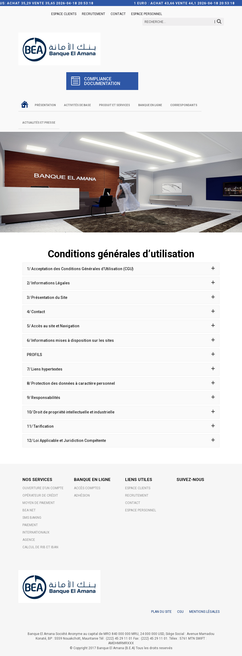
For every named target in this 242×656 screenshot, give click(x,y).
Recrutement (93, 14)
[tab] (121, 269)
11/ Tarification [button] (121, 426)
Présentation (45, 105)
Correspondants (183, 105)
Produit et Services (114, 105)
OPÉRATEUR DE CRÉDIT (40, 495)
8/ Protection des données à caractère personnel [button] (121, 383)
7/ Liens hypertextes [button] (121, 369)
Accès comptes (87, 488)
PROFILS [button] (121, 354)
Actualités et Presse (38, 122)
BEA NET (29, 510)
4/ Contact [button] (121, 312)
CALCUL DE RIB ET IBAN (40, 547)
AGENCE (28, 540)
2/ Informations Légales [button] (121, 283)
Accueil (24, 104)
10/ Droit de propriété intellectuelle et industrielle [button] (121, 412)
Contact (118, 14)
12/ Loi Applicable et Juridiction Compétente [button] (121, 440)
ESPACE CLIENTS (63, 14)
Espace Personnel (146, 14)
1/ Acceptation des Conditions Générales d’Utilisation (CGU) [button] (121, 269)
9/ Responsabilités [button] (121, 397)
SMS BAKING (31, 518)
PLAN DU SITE (161, 612)
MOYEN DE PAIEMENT (38, 503)
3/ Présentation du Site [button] (121, 297)
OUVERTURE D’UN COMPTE (43, 488)
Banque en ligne (150, 105)
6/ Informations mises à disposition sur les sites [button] (121, 340)
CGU (180, 612)
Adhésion (82, 495)
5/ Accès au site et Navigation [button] (121, 326)
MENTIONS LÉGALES (204, 612)
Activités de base (77, 105)
